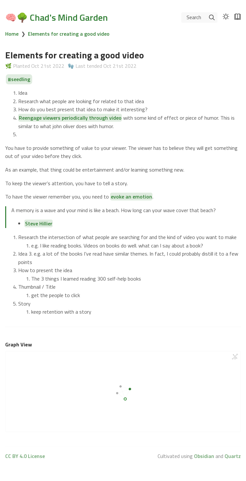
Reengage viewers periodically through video (70, 118)
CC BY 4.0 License (25, 456)
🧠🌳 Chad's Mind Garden (56, 17)
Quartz (233, 456)
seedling (20, 79)
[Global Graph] (235, 357)
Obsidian (204, 456)
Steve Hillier (38, 223)
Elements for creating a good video (69, 34)
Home (12, 34)
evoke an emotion (131, 196)
